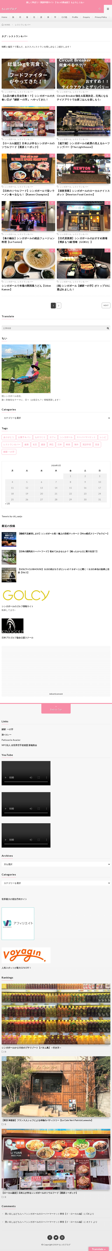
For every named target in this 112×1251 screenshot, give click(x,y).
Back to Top (56, 709)
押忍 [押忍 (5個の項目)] (51, 444)
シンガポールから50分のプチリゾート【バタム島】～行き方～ (31, 1047)
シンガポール (10, 92)
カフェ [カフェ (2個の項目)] (52, 437)
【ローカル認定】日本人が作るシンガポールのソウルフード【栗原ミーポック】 (28, 145)
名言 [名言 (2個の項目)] (35, 444)
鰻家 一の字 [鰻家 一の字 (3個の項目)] (8, 451)
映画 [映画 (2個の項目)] (68, 444)
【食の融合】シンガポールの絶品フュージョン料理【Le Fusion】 (28, 240)
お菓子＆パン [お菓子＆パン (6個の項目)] (24, 437)
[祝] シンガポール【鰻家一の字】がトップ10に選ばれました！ (83, 287)
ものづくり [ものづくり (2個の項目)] (40, 437)
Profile (75, 17)
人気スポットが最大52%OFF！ (16, 967)
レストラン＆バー (25, 92)
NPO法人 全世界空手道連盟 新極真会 (19, 745)
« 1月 (7, 503)
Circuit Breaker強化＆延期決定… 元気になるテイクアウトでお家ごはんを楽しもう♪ (82, 97)
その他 (64, 17)
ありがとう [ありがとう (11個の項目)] (8, 437)
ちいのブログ (64, 1244)
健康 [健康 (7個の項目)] (26, 444)
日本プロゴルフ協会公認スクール (17, 637)
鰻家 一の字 (7, 729)
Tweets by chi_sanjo (12, 516)
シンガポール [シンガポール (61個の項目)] (66, 437)
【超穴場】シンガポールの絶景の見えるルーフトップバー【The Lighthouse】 (83, 145)
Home (4, 17)
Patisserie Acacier (11, 740)
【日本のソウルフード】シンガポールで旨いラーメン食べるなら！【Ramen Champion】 (28, 192)
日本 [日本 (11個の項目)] (60, 444)
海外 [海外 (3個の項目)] (76, 444)
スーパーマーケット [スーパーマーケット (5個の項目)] (86, 437)
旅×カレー (6, 734)
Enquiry (86, 17)
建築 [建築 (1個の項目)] (43, 444)
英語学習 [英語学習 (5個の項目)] (87, 444)
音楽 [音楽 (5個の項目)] (97, 444)
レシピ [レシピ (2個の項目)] (103, 437)
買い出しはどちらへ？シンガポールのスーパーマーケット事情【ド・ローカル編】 (44, 1213)
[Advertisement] (56, 668)
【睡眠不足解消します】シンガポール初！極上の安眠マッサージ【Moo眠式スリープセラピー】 (63, 533)
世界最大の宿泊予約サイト (14, 899)
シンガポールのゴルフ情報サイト (17, 606)
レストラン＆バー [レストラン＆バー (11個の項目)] (11, 444)
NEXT (106, 305)
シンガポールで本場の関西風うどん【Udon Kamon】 (26, 287)
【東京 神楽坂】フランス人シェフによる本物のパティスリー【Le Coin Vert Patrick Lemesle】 (47, 1120)
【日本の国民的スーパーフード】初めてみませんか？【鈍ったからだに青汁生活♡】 (58, 551)
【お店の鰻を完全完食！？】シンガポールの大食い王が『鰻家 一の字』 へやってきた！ (28, 97)
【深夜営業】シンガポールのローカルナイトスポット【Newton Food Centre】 (83, 192)
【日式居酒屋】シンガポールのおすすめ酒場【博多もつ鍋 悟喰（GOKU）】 (82, 240)
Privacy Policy (101, 17)
